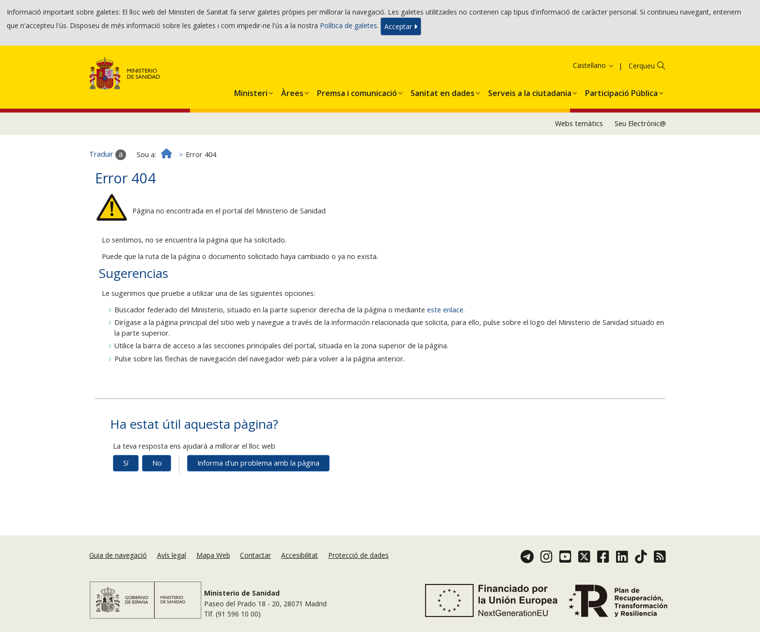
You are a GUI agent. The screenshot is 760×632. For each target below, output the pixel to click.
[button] (250, 91)
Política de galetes (348, 25)
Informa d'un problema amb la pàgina (258, 463)
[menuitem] (250, 91)
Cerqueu (642, 65)
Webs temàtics (579, 123)
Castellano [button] (594, 65)
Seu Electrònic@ (640, 123)
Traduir (107, 154)
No (157, 463)
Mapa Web (213, 555)
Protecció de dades (358, 555)
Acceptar (400, 26)
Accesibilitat (299, 555)
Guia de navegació (118, 555)
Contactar (255, 555)
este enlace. (446, 309)
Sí (125, 463)
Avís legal (171, 555)
